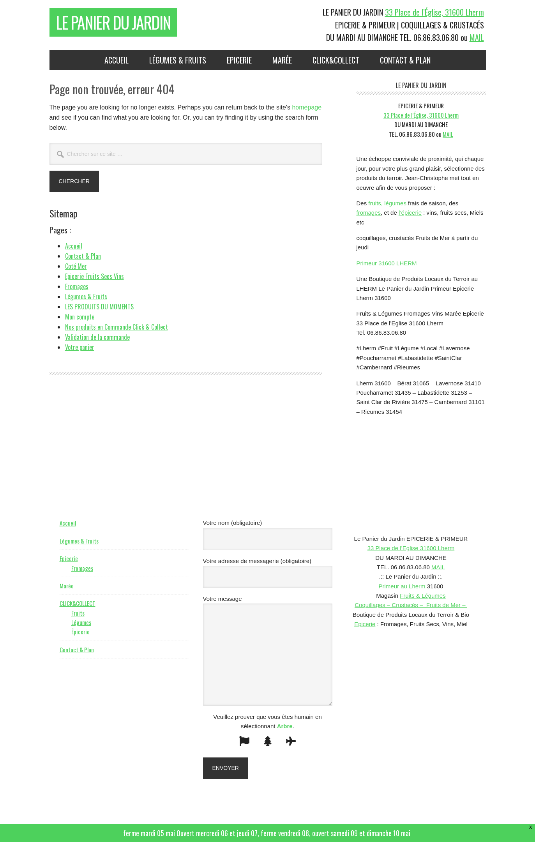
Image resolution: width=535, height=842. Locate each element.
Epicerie (69, 558)
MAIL (477, 37)
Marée (67, 585)
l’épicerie (410, 212)
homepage (306, 107)
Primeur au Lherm (402, 586)
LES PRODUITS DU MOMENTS (99, 306)
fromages (369, 212)
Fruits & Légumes (423, 595)
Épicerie (80, 631)
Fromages (76, 286)
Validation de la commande (97, 337)
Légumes (81, 622)
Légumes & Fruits (86, 296)
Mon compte (79, 316)
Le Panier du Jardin (113, 22)
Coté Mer (76, 266)
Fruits (78, 613)
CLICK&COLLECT (77, 603)
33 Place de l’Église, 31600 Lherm (434, 12)
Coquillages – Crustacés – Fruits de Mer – (411, 605)
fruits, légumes (387, 203)
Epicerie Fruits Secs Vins (94, 276)
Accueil (73, 246)
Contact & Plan (83, 256)
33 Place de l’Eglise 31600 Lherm (410, 548)
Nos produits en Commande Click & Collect (116, 327)
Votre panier (79, 347)
